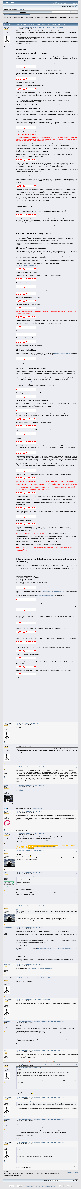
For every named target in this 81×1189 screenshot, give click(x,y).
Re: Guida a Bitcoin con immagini (28, 723)
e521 (5, 1050)
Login (19, 14)
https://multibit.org (20, 790)
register (21, 9)
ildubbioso (7, 27)
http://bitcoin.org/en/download (62, 353)
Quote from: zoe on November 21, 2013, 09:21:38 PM (27, 876)
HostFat (6, 785)
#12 (76, 965)
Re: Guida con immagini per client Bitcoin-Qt (31, 766)
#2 (76, 724)
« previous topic (67, 20)
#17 (76, 1064)
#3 (76, 745)
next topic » (75, 20)
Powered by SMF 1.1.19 (31, 1186)
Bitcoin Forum (6, 17)
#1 (76, 27)
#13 (76, 978)
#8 (76, 851)
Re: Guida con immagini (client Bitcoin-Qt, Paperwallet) (34, 977)
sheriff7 (6, 833)
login (17, 9)
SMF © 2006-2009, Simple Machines (46, 1186)
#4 (76, 767)
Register (23, 14)
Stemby (6, 811)
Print (76, 21)
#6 (76, 812)
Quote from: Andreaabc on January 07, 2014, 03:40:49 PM (28, 1067)
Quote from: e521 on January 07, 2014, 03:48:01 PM (27, 1101)
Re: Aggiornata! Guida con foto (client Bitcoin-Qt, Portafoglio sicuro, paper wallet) (42, 1021)
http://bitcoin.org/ (49, 60)
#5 (76, 785)
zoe (5, 850)
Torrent (23, 12)
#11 (76, 928)
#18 (76, 1098)
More (28, 14)
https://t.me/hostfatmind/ (37, 808)
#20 (76, 1143)
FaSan (5, 872)
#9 (76, 873)
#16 (76, 1051)
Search (15, 14)
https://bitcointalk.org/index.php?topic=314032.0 (40, 968)
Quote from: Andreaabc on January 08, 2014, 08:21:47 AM (28, 1145)
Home (7, 14)
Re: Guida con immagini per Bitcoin (29, 745)
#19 (76, 1120)
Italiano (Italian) (19, 17)
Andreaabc (7, 1021)
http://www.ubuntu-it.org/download (45, 595)
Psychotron (7, 964)
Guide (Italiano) (28, 17)
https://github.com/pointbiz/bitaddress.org (53, 591)
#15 (76, 1022)
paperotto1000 (8, 927)
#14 (76, 1000)
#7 (76, 833)
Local (12, 17)
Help (11, 14)
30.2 (21, 12)
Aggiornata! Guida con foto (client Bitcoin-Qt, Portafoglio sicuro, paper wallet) (56, 17)
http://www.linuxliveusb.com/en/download (27, 265)
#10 (76, 906)
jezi (5, 766)
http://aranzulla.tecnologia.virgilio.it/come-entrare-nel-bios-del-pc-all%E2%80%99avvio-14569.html (42, 381)
